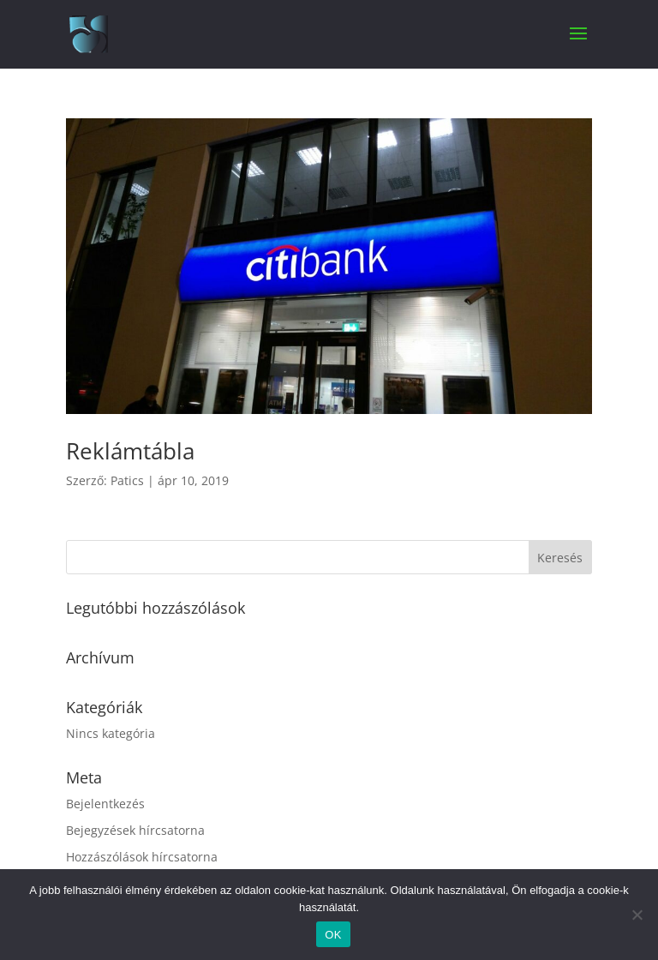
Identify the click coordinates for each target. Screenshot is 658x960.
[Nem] (636, 914)
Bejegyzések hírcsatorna (135, 830)
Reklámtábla (130, 450)
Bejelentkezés (105, 803)
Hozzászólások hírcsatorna (142, 857)
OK (333, 934)
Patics (127, 480)
